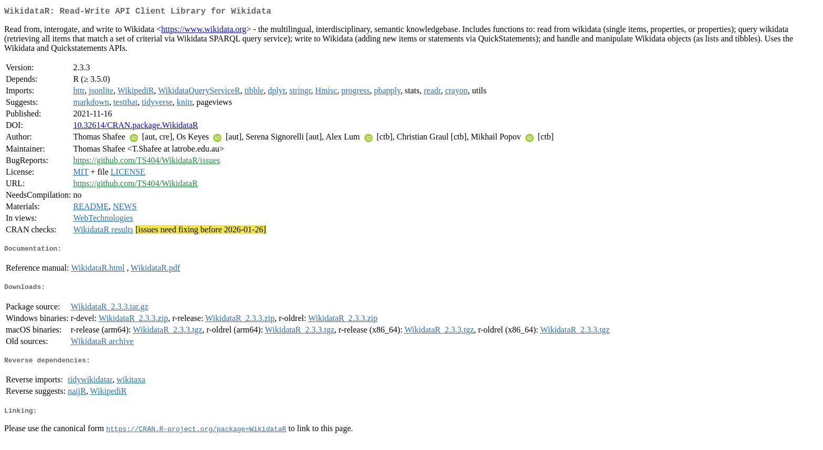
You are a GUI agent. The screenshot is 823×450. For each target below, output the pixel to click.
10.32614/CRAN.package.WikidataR (135, 127)
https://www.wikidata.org (203, 31)
